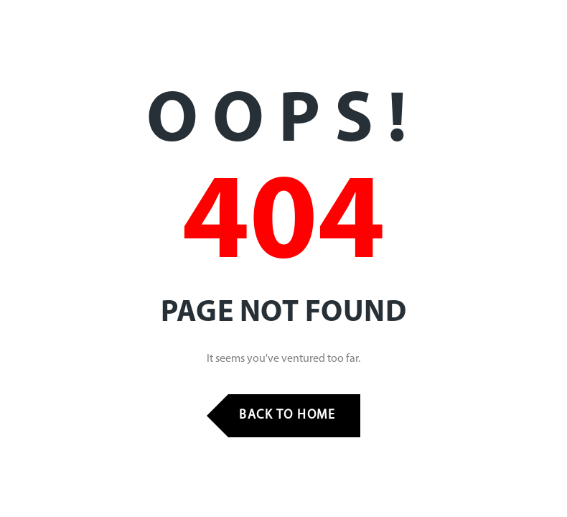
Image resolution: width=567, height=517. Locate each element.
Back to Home (287, 415)
